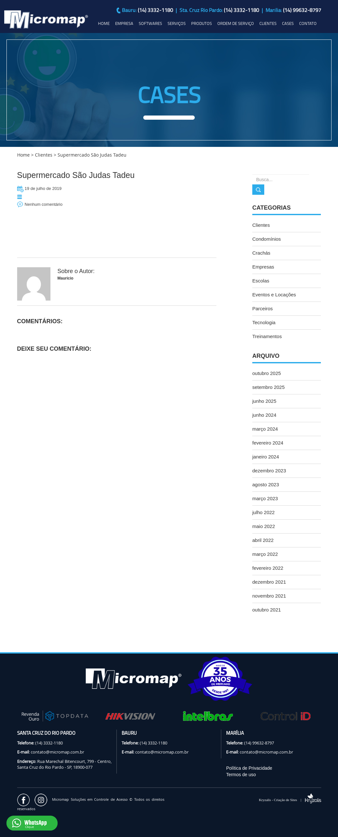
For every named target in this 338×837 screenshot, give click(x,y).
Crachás (261, 253)
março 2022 (265, 554)
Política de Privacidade (249, 768)
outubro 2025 (266, 373)
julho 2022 (263, 512)
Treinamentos (267, 336)
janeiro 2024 (265, 456)
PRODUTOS (201, 23)
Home (23, 155)
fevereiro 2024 (267, 443)
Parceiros (262, 308)
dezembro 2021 (269, 582)
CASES (288, 23)
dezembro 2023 (269, 470)
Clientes (261, 225)
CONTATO (308, 23)
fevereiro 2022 (267, 568)
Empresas (263, 267)
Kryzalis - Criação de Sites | (290, 800)
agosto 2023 (265, 484)
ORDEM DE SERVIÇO (235, 23)
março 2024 (265, 429)
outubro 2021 (266, 609)
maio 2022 (263, 526)
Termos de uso (241, 774)
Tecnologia (264, 322)
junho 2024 (264, 415)
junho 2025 (264, 401)
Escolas (260, 280)
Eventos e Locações (274, 294)
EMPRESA (124, 23)
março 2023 (265, 498)
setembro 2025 (268, 387)
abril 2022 (263, 540)
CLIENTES (268, 23)
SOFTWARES (150, 23)
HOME (104, 23)
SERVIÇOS (177, 23)
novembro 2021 (269, 596)
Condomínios (266, 239)
